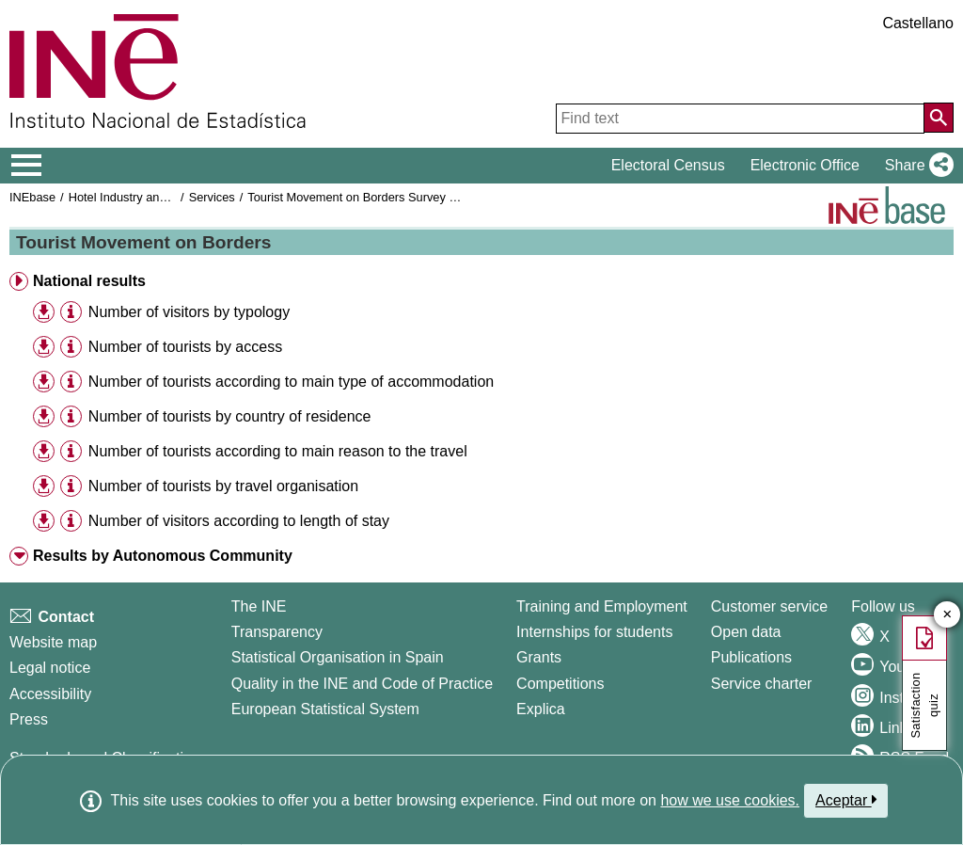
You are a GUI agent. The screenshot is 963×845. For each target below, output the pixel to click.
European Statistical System (325, 709)
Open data (746, 632)
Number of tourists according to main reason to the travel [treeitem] (277, 451)
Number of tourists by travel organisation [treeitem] (223, 486)
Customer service (769, 606)
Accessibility (50, 694)
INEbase (32, 197)
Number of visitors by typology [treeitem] (189, 312)
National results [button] (89, 281)
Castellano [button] (918, 23)
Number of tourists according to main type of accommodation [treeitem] (291, 382)
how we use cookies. (729, 800)
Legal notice (49, 668)
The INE (259, 606)
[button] (915, 166)
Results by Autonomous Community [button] (162, 556)
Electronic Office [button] (805, 165)
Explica (540, 709)
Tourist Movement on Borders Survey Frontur (367, 197)
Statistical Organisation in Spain (337, 657)
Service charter (762, 684)
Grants (538, 657)
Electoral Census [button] (668, 165)
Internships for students (594, 632)
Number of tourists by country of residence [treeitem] (229, 416)
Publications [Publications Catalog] (751, 657)
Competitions (560, 684)
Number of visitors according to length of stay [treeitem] (238, 521)
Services (212, 197)
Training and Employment (601, 606)
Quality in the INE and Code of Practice (362, 684)
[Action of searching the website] (939, 118)
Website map (53, 642)
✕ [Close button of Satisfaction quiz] (947, 615)
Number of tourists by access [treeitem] (185, 347)
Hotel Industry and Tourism (140, 197)
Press (28, 719)
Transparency (277, 632)
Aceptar (845, 799)
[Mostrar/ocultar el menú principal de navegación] (26, 166)
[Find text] (740, 119)
